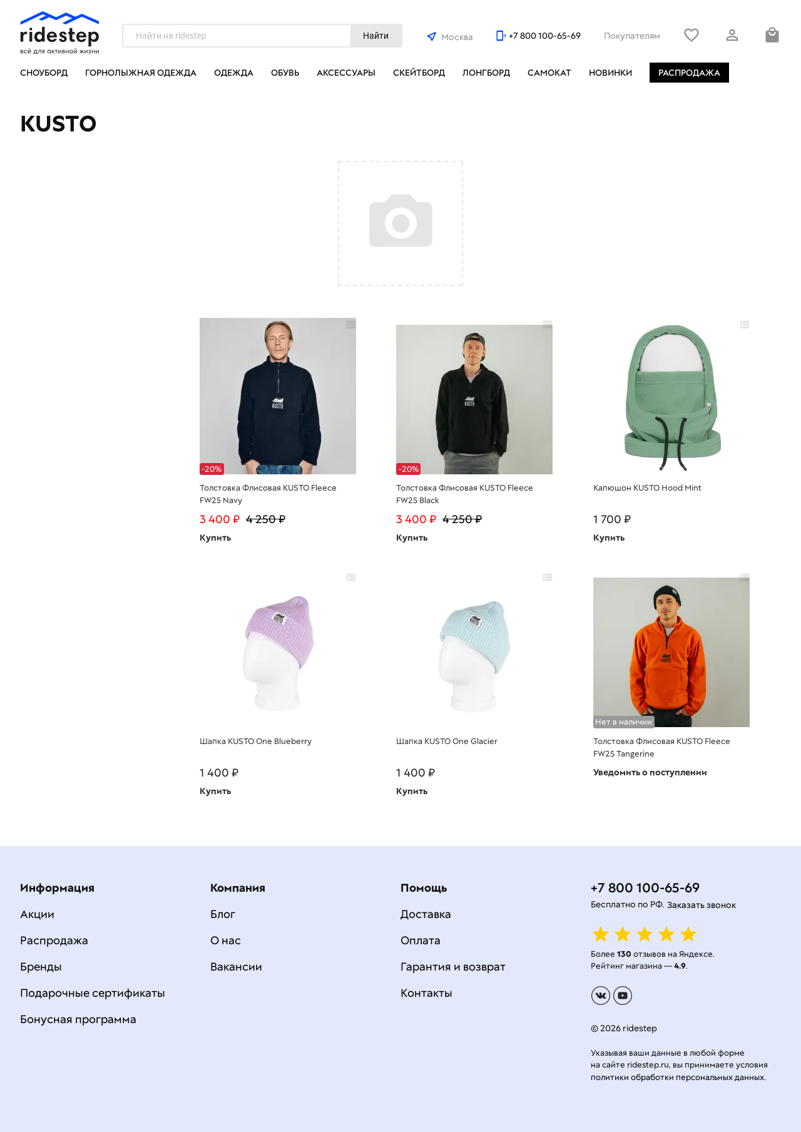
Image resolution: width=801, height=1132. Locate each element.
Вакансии (236, 966)
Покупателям (632, 35)
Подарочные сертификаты (92, 993)
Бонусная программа (78, 1019)
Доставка (425, 914)
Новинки (610, 72)
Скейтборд (419, 72)
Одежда (233, 72)
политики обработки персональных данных (677, 1077)
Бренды (41, 966)
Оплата (420, 940)
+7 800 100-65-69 (545, 35)
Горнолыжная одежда (140, 72)
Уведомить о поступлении (650, 772)
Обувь (285, 72)
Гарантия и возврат (453, 966)
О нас (225, 940)
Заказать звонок (701, 904)
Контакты (426, 993)
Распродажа (689, 72)
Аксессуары (346, 72)
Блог (222, 914)
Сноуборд (44, 72)
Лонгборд (486, 72)
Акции (37, 914)
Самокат (549, 72)
